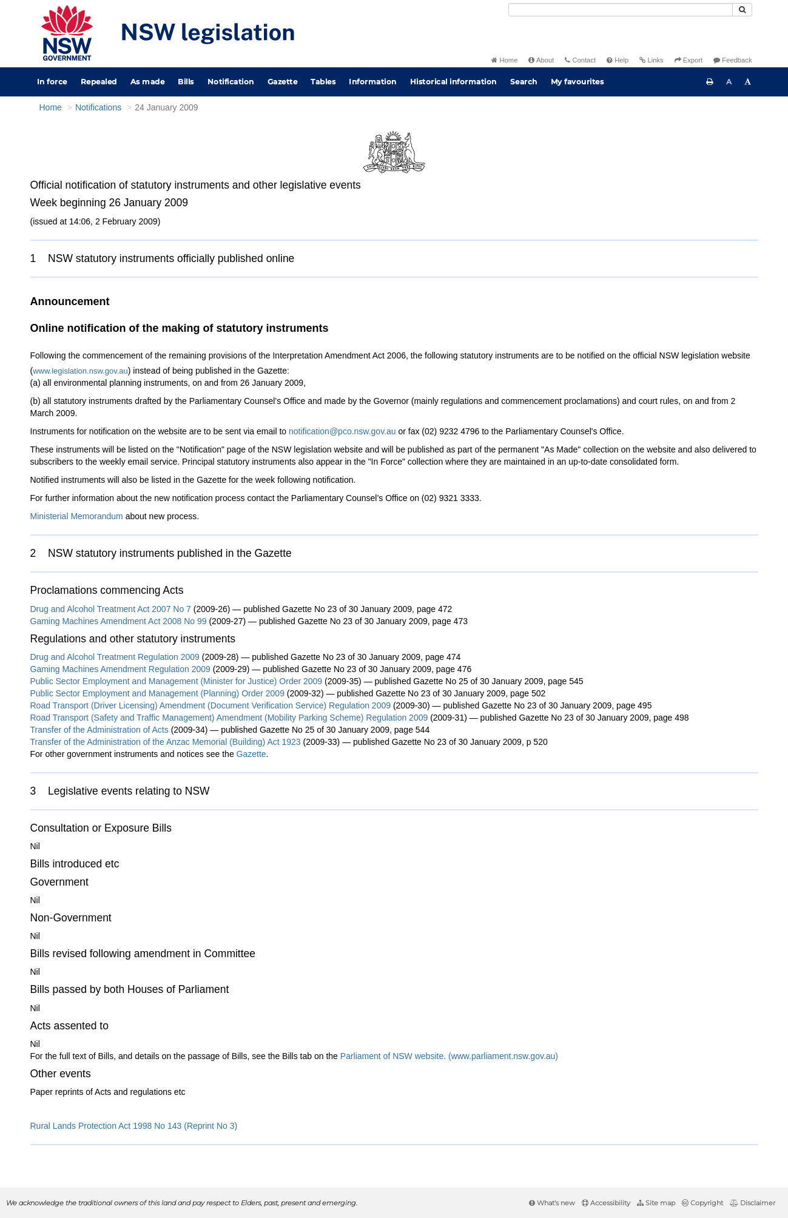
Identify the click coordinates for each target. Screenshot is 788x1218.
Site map (656, 1203)
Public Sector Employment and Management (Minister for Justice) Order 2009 (176, 681)
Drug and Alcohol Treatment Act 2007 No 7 (112, 609)
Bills (186, 81)
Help (617, 60)
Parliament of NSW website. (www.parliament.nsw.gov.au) (449, 1056)
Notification (230, 81)
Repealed (99, 81)
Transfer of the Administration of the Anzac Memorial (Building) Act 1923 (165, 742)
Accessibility (606, 1203)
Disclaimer (752, 1203)
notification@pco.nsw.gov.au (342, 431)
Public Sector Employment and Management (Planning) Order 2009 (157, 693)
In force (52, 81)
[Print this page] (709, 81)
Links (651, 60)
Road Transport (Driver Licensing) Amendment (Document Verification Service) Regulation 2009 (210, 705)
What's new (552, 1203)
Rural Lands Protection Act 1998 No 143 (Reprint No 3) (134, 1126)
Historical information (453, 81)
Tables (323, 81)
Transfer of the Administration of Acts (99, 730)
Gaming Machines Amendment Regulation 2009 (120, 669)
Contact (580, 60)
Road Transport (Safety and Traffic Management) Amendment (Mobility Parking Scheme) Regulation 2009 (229, 717)
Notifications (98, 107)
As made (147, 81)
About (541, 60)
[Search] (620, 9)
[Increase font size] (748, 81)
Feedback (732, 60)
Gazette (283, 81)
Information (373, 81)
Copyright (702, 1203)
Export (688, 60)
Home (504, 60)
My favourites (577, 81)
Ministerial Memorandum (76, 516)
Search (523, 81)
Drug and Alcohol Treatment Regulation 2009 (115, 657)
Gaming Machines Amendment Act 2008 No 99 (119, 621)
